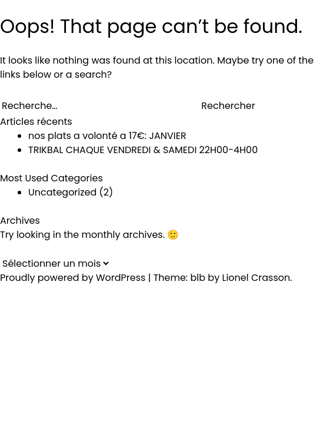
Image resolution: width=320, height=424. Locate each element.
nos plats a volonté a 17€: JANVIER (107, 136)
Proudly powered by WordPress (74, 277)
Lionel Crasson (256, 277)
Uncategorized (62, 192)
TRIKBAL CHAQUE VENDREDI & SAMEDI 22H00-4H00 (143, 150)
